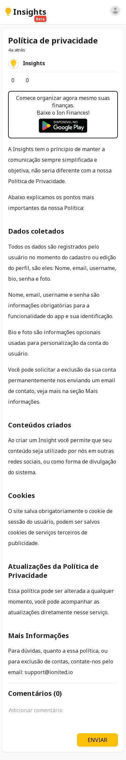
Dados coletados (36, 231)
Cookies (21, 495)
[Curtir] (8, 80)
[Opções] (42, 80)
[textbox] (63, 714)
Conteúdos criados (39, 424)
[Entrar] (115, 10)
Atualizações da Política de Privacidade (53, 571)
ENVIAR (97, 740)
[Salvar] (37, 80)
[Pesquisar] (104, 11)
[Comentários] (22, 80)
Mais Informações (38, 635)
